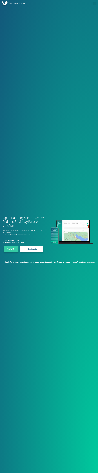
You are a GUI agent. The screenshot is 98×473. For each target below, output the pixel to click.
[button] (94, 3)
